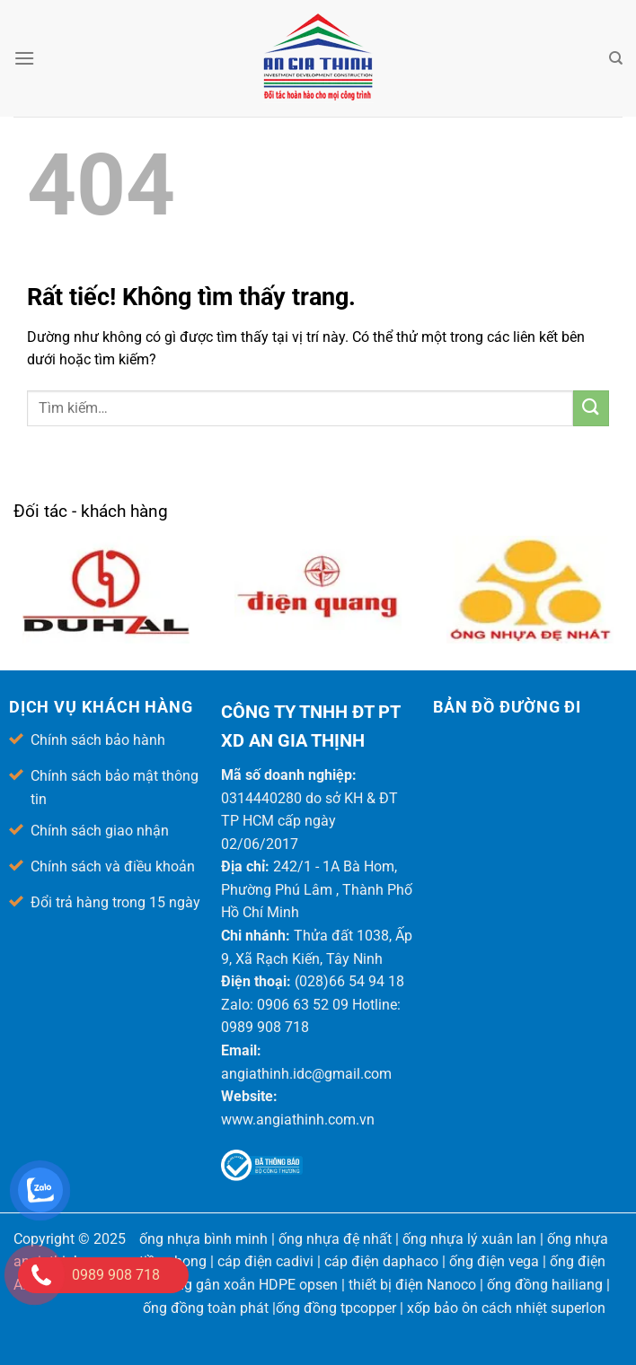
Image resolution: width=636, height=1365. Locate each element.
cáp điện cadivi (265, 1261)
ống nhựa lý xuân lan (469, 1238)
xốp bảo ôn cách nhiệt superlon (506, 1308)
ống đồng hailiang (545, 1284)
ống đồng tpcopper (336, 1308)
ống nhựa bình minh (203, 1238)
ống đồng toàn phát (206, 1308)
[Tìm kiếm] (616, 58)
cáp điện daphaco (381, 1261)
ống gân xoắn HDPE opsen (253, 1284)
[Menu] (24, 58)
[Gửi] (591, 408)
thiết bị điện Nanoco (412, 1284)
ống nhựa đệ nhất (335, 1238)
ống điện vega (494, 1261)
